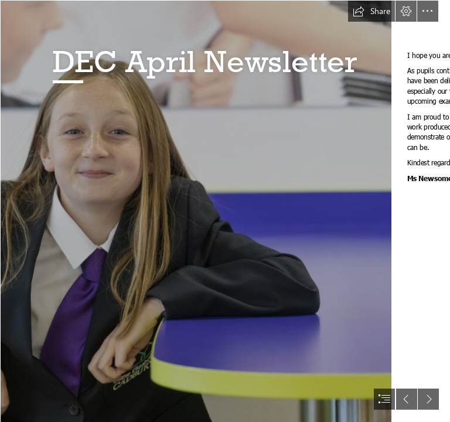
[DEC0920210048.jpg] (195, 211)
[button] (371, 11)
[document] (225, 211)
